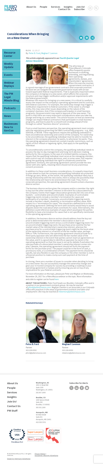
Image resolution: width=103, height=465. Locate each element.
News (6, 102)
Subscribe (79, 9)
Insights (68, 6)
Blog (28, 50)
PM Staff (12, 410)
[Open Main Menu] (90, 8)
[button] (81, 38)
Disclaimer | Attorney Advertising (46, 454)
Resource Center (8, 53)
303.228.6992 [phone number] (31, 349)
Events (7, 69)
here (57, 278)
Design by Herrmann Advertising (18, 457)
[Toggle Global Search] (96, 8)
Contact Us (64, 9)
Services (55, 6)
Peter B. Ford (34, 53)
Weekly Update (11, 61)
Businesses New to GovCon (11, 110)
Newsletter (38, 60)
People (43, 6)
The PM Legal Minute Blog (10, 86)
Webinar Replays (8, 77)
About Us (31, 6)
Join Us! (80, 6)
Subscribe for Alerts (76, 382)
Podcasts (8, 95)
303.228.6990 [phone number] (67, 349)
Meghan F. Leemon (49, 53)
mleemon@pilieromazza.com (71, 291)
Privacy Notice (40, 453)
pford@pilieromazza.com (39, 286)
